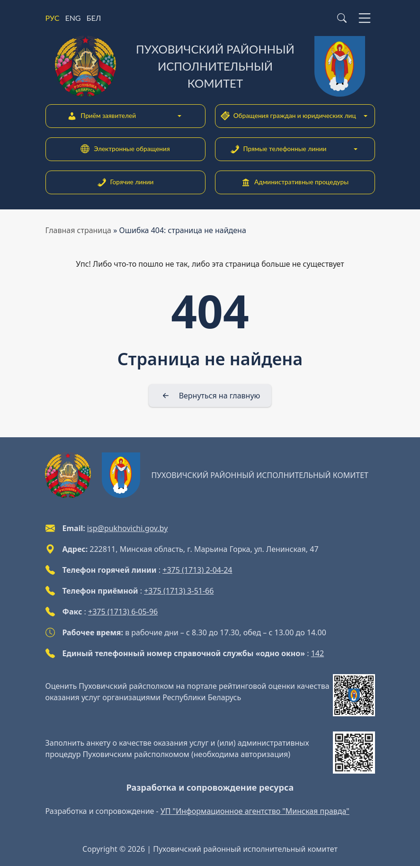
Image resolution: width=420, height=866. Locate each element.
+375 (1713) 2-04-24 (197, 570)
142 (317, 653)
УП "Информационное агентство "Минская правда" (255, 811)
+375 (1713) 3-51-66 (179, 591)
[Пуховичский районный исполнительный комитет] (210, 66)
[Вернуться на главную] (210, 395)
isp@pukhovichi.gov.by (127, 528)
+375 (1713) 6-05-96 (123, 611)
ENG (72, 17)
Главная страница (78, 230)
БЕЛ (94, 17)
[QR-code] (354, 695)
